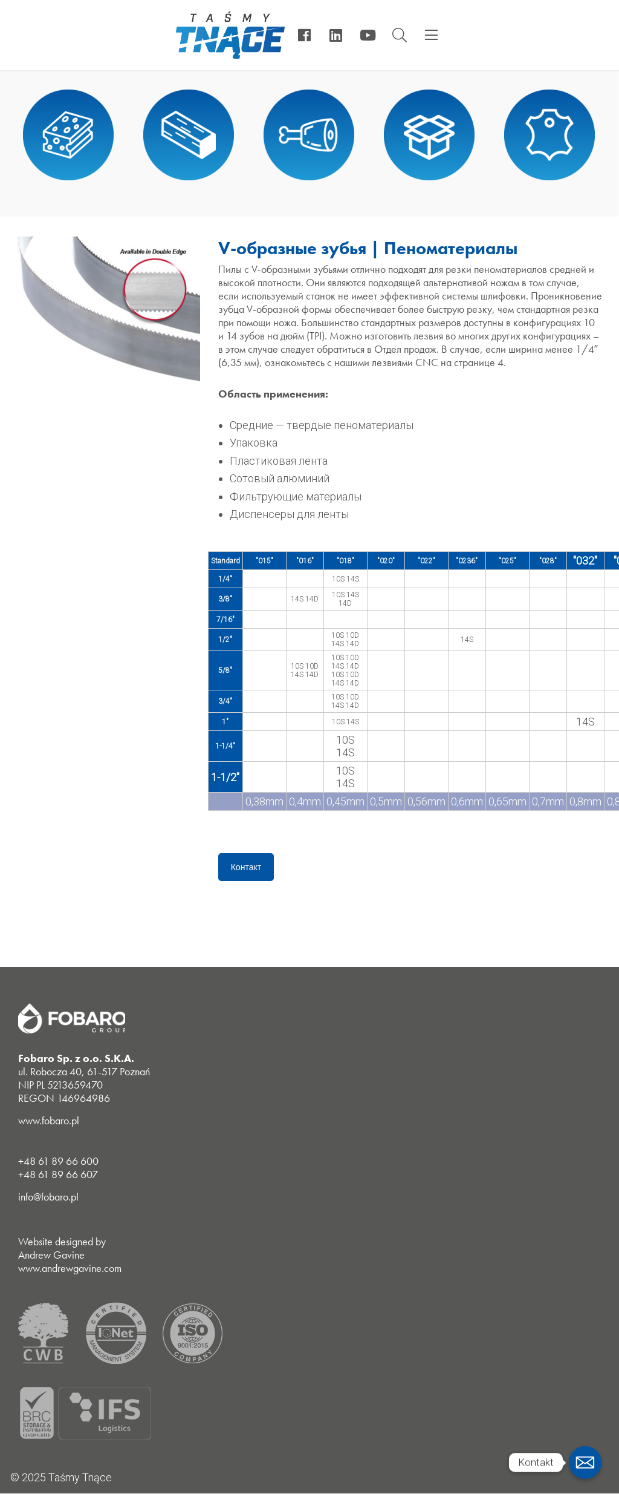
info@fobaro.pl (48, 1197)
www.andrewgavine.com (70, 1268)
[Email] (585, 1462)
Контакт (246, 867)
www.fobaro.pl (48, 1120)
